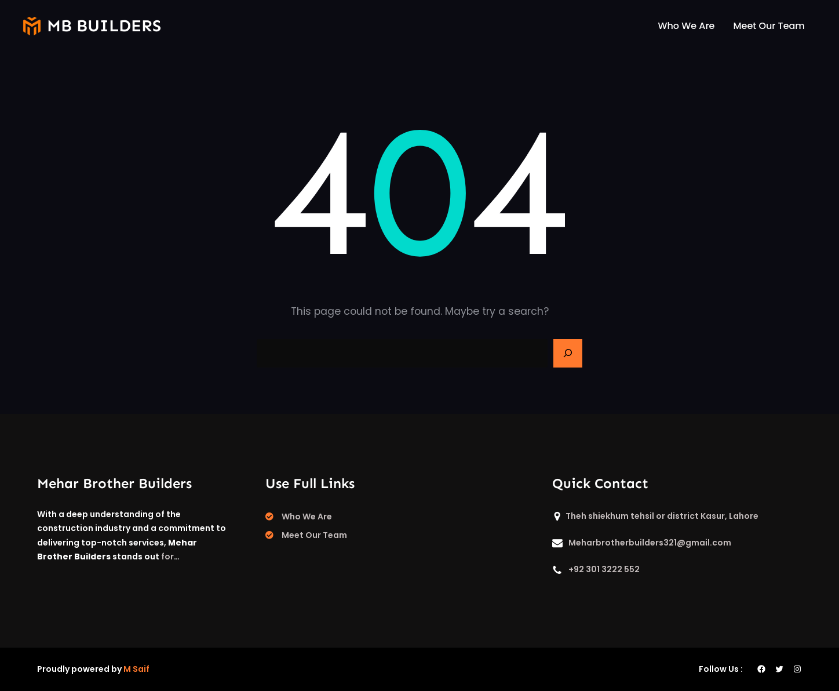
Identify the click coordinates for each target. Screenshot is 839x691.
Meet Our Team (314, 535)
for (167, 556)
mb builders (104, 26)
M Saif (136, 669)
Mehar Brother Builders (114, 483)
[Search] (567, 353)
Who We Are (307, 516)
